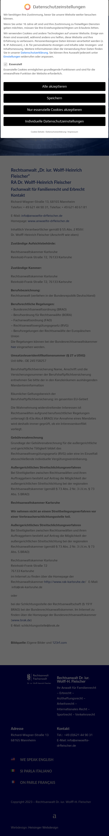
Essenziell (14, 62)
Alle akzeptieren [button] (54, 84)
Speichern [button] (54, 96)
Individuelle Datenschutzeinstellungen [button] (54, 119)
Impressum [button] (73, 129)
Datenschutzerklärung (34, 50)
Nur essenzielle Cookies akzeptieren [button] (54, 107)
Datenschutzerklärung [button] (56, 129)
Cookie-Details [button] (37, 129)
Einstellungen (12, 54)
